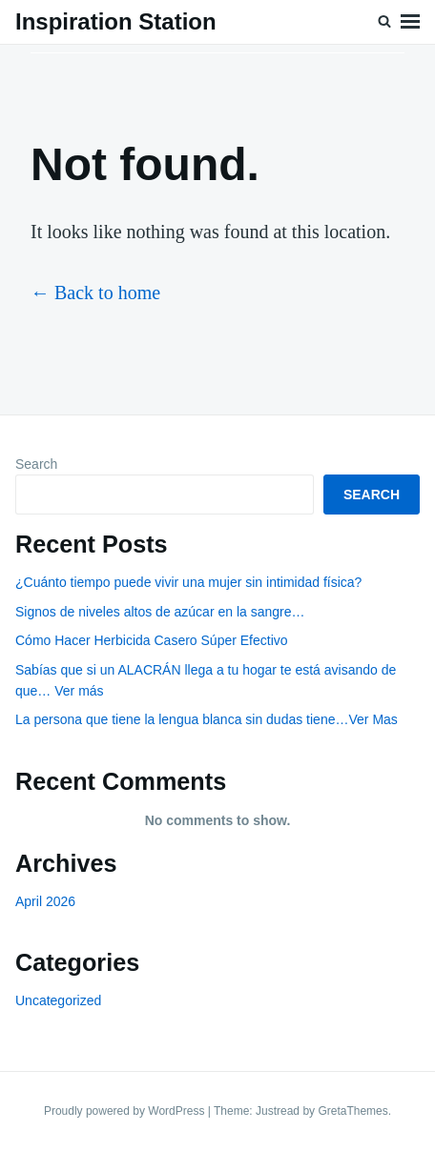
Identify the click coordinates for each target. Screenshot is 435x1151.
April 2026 (45, 901)
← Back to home (95, 292)
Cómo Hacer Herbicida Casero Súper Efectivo (151, 640)
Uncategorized (58, 1000)
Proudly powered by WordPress (126, 1111)
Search (36, 464)
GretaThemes (352, 1111)
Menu (410, 22)
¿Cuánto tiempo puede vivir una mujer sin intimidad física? (188, 582)
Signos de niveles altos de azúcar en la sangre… (160, 611)
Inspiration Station (116, 21)
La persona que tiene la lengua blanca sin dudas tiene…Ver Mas (206, 719)
